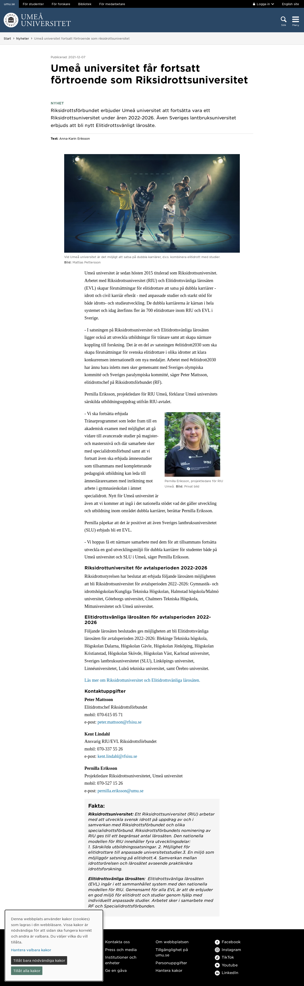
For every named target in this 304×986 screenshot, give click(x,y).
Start (7, 38)
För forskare (61, 4)
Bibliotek (84, 4)
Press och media (121, 949)
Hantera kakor (169, 970)
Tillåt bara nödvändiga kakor (39, 960)
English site (290, 4)
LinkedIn (226, 972)
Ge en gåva (116, 970)
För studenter (33, 4)
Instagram (228, 949)
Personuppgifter (171, 962)
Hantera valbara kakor (31, 950)
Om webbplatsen (172, 941)
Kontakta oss (117, 941)
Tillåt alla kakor (26, 970)
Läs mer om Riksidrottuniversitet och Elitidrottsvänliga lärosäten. (142, 680)
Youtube (226, 965)
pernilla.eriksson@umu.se (120, 790)
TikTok (224, 957)
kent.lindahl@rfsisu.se (117, 756)
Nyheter (22, 38)
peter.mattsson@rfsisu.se (119, 722)
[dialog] (54, 945)
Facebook (228, 941)
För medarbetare (112, 4)
